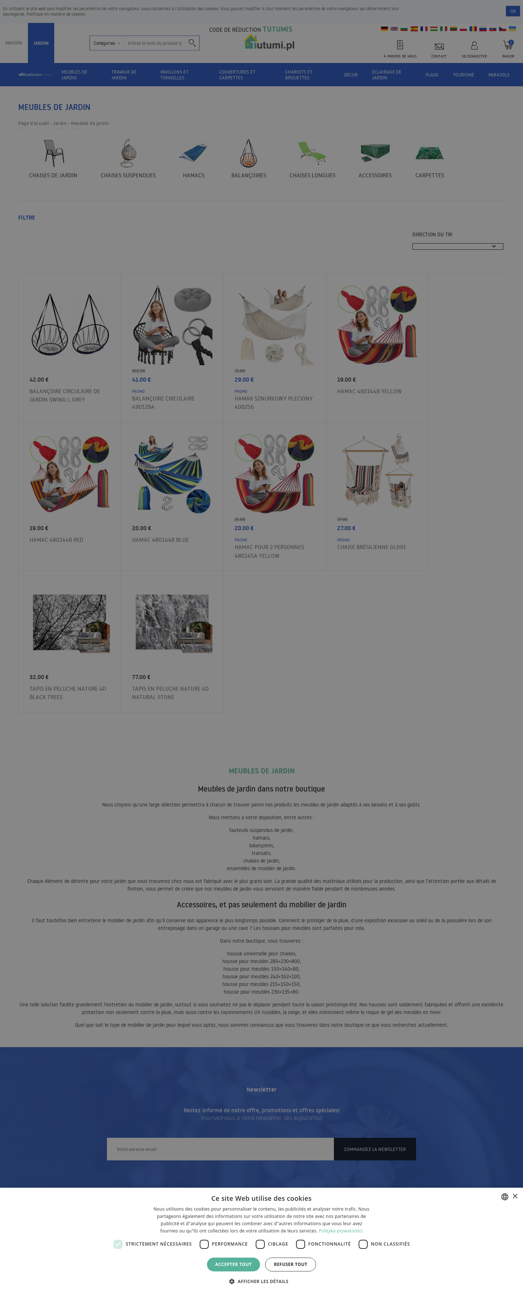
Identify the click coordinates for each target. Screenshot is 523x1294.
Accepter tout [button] (233, 1264)
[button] (261, 1281)
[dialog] (261, 1241)
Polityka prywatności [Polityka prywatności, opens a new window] (341, 1231)
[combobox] (504, 1196)
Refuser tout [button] (290, 1264)
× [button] (515, 1196)
